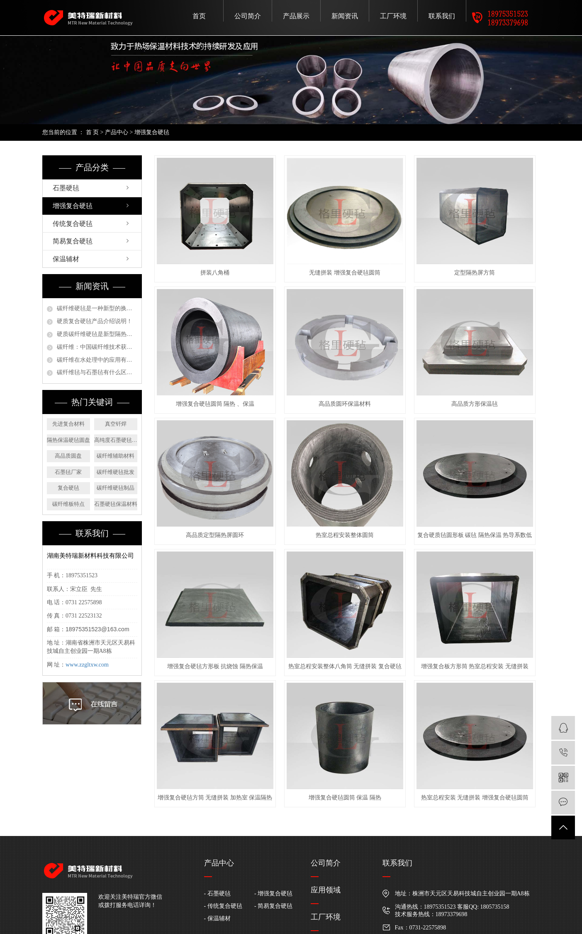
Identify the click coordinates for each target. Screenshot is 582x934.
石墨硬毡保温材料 (115, 504)
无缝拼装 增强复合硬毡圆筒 (344, 273)
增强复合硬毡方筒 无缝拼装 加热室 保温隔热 (215, 797)
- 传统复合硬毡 (223, 906)
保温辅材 (66, 258)
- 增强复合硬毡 (273, 893)
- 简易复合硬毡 (273, 906)
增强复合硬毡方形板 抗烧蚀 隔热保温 (215, 666)
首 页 (92, 132)
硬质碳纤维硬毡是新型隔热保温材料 (97, 334)
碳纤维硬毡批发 (115, 472)
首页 (199, 16)
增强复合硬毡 (151, 132)
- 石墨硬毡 (217, 893)
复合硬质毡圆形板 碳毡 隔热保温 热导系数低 (474, 535)
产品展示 (296, 16)
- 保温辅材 (217, 918)
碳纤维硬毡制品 (115, 488)
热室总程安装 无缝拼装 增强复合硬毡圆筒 (474, 797)
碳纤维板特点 (68, 504)
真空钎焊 (116, 424)
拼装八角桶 (214, 273)
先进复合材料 (68, 424)
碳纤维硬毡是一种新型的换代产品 (97, 308)
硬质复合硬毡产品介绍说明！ (94, 321)
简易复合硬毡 (73, 241)
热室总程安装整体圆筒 (345, 535)
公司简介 (247, 16)
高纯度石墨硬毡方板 (115, 440)
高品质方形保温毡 (474, 404)
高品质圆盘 (68, 456)
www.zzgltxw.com (87, 665)
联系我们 (442, 16)
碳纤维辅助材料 (115, 456)
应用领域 (326, 890)
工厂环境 (393, 16)
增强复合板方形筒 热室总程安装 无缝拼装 (474, 666)
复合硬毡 (68, 488)
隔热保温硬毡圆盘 (68, 440)
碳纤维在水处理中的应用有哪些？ (97, 360)
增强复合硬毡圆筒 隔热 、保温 (215, 404)
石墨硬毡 (66, 187)
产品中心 (116, 132)
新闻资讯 (344, 16)
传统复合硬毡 (73, 223)
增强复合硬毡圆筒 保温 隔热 (345, 797)
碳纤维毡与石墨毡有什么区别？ (97, 372)
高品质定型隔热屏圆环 (215, 535)
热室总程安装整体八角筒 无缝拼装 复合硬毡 (345, 666)
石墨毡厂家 (68, 472)
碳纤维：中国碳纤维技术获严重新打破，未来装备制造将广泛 (97, 347)
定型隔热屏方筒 (474, 273)
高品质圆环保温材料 (345, 404)
